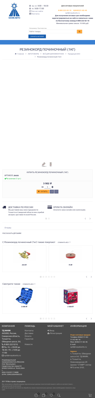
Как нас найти (37, 11)
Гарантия (29, 339)
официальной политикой (11, 386)
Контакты (36, 14)
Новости (29, 344)
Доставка (29, 333)
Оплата (28, 336)
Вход (51, 330)
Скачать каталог (37, 36)
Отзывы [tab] (8, 228)
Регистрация (55, 333)
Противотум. (42, 28)
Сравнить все (64, 242)
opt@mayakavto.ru (72, 13)
